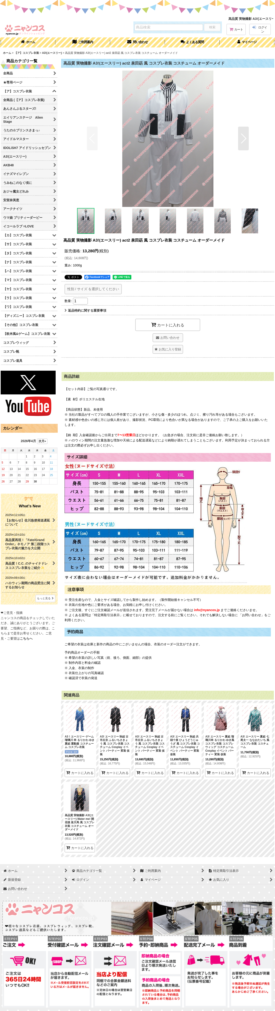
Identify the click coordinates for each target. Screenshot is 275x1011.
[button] (192, 42)
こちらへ (26, 638)
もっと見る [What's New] (45, 598)
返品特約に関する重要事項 (85, 310)
